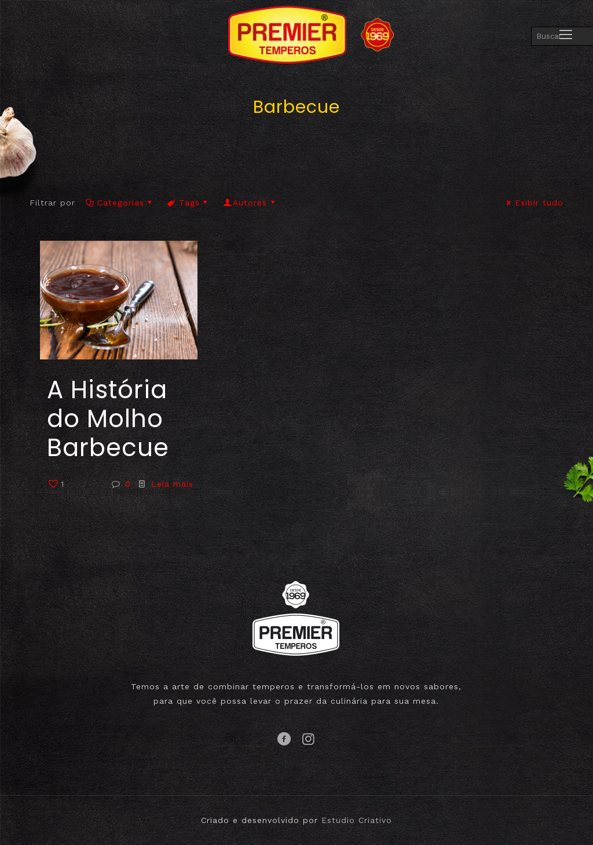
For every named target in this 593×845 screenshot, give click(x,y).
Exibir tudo (533, 202)
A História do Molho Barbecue (108, 419)
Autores (250, 202)
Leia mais (172, 483)
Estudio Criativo (356, 820)
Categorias (119, 202)
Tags (188, 202)
